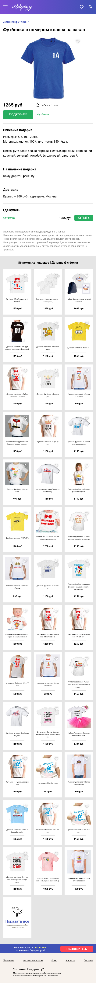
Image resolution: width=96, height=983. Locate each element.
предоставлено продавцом (33, 231)
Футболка (43, 114)
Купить (84, 218)
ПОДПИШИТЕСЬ (76, 948)
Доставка (88, 960)
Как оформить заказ (33, 960)
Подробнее (18, 114)
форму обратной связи (22, 239)
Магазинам (8, 960)
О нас (54, 960)
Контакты (70, 960)
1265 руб (65, 218)
